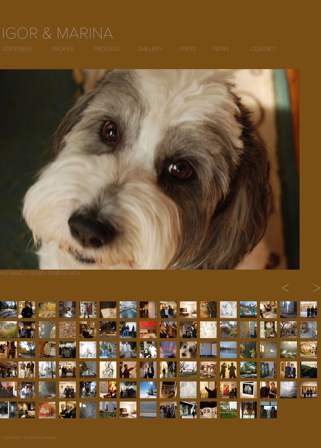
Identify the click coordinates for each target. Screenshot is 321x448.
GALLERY (150, 48)
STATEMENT (17, 48)
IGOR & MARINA (57, 33)
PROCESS (106, 48)
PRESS (187, 48)
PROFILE (63, 48)
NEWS (221, 48)
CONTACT (263, 48)
